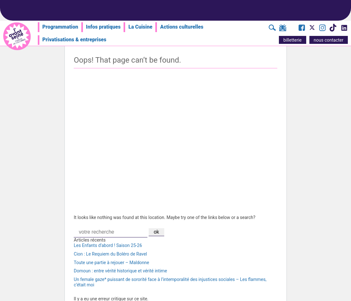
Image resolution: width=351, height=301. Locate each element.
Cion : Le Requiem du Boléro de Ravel (110, 254)
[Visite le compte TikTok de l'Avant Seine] (333, 29)
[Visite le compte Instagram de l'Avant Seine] (322, 28)
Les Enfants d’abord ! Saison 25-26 (108, 245)
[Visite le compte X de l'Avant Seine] (312, 29)
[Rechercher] (272, 28)
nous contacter (328, 40)
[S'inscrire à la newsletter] (282, 29)
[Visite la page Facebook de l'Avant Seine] (302, 28)
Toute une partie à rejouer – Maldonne (111, 262)
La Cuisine (140, 27)
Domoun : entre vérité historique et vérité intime (120, 270)
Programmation (60, 27)
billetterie (292, 40)
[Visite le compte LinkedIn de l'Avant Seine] (344, 29)
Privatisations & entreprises (74, 40)
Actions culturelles (181, 27)
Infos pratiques (103, 27)
